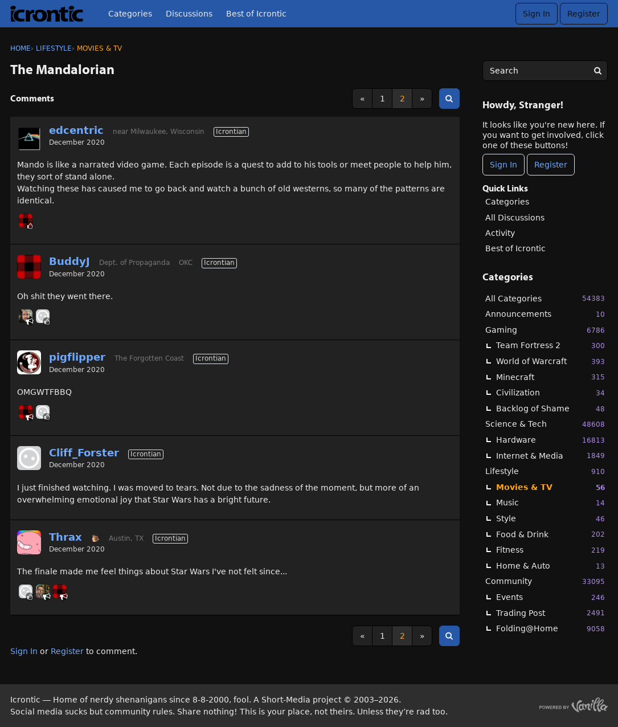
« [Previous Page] (362, 98)
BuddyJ (69, 261)
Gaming (545, 330)
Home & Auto (550, 566)
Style (550, 518)
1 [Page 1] (382, 98)
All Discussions (515, 217)
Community (545, 581)
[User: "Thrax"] (29, 542)
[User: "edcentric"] (29, 139)
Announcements (545, 314)
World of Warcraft (550, 361)
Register (583, 13)
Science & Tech (545, 424)
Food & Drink (550, 534)
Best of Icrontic (256, 13)
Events (550, 597)
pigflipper (77, 357)
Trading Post (550, 612)
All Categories (545, 298)
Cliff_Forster (84, 453)
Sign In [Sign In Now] (503, 164)
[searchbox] (545, 70)
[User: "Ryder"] (25, 316)
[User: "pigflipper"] (29, 362)
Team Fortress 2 (550, 345)
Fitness (550, 550)
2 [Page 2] (402, 98)
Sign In (536, 13)
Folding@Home (550, 628)
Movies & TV (550, 487)
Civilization (550, 392)
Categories (130, 13)
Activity (500, 233)
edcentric (76, 130)
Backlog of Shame (550, 408)
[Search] (597, 70)
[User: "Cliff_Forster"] (43, 316)
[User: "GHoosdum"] (43, 591)
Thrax (65, 537)
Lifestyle (545, 471)
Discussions (189, 13)
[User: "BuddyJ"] (25, 220)
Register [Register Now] (550, 164)
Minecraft (550, 376)
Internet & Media (550, 455)
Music (550, 502)
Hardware (550, 440)
